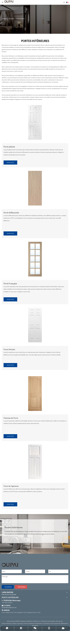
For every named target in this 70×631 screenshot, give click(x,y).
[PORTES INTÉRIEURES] (35, 122)
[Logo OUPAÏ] (10, 565)
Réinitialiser (22, 587)
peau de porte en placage (9, 594)
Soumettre (8, 587)
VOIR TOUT (10, 162)
